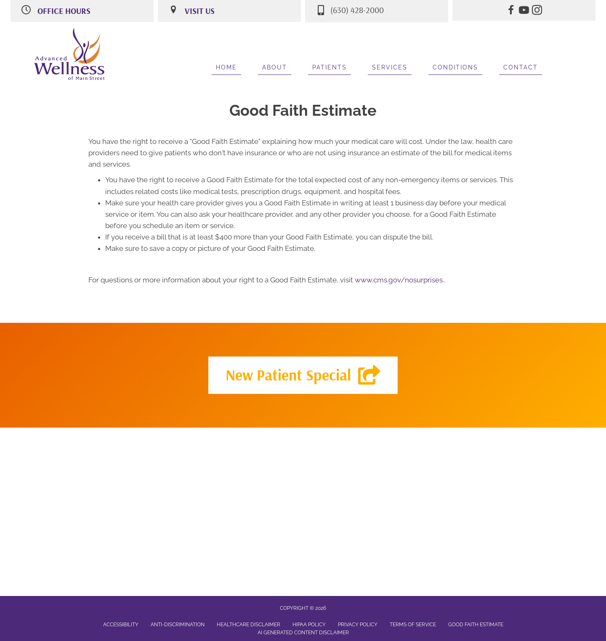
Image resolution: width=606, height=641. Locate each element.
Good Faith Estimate (475, 625)
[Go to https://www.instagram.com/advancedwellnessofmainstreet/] (537, 11)
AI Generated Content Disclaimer (303, 633)
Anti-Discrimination (178, 625)
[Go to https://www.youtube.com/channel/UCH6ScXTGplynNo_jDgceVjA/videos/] (524, 11)
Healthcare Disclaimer (248, 625)
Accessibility (120, 625)
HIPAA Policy (309, 625)
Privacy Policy (357, 625)
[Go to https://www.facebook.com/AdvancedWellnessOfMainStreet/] (511, 11)
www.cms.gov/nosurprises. (398, 280)
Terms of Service (413, 625)
